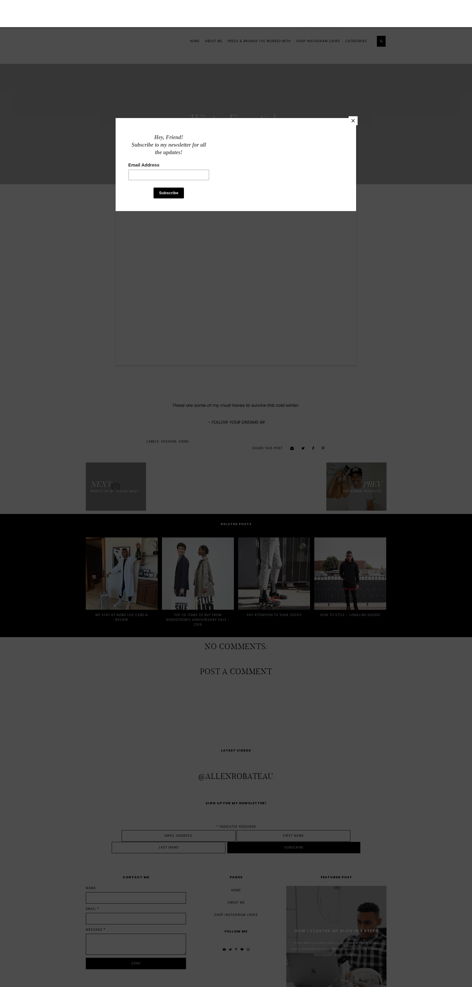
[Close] (325, 149)
